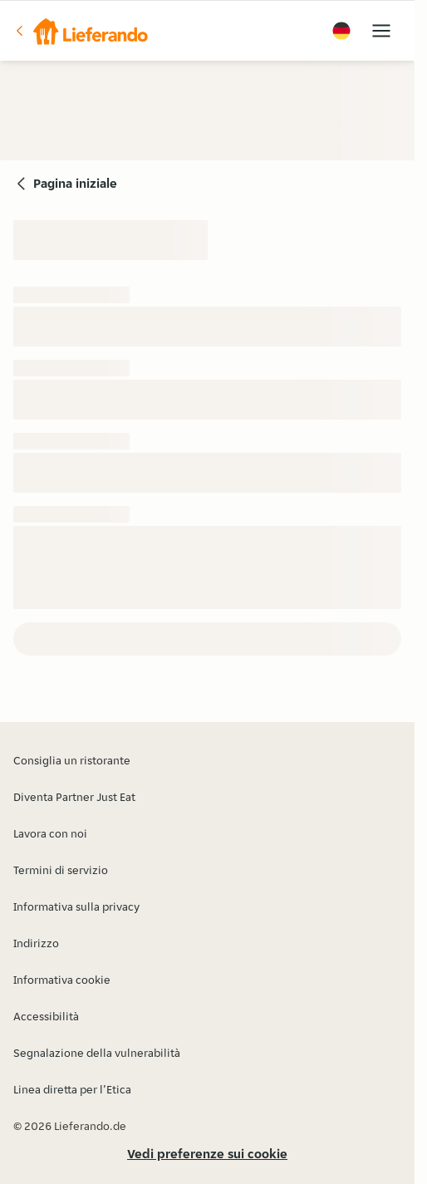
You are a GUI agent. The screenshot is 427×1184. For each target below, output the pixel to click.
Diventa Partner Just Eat (74, 796)
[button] (80, 30)
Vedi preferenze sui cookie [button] (207, 1153)
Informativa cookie (61, 979)
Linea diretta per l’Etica (72, 1089)
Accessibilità (46, 1016)
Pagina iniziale (75, 183)
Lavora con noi (50, 833)
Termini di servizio (60, 869)
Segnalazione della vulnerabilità (96, 1052)
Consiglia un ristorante (71, 760)
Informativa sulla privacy (76, 906)
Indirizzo (36, 943)
